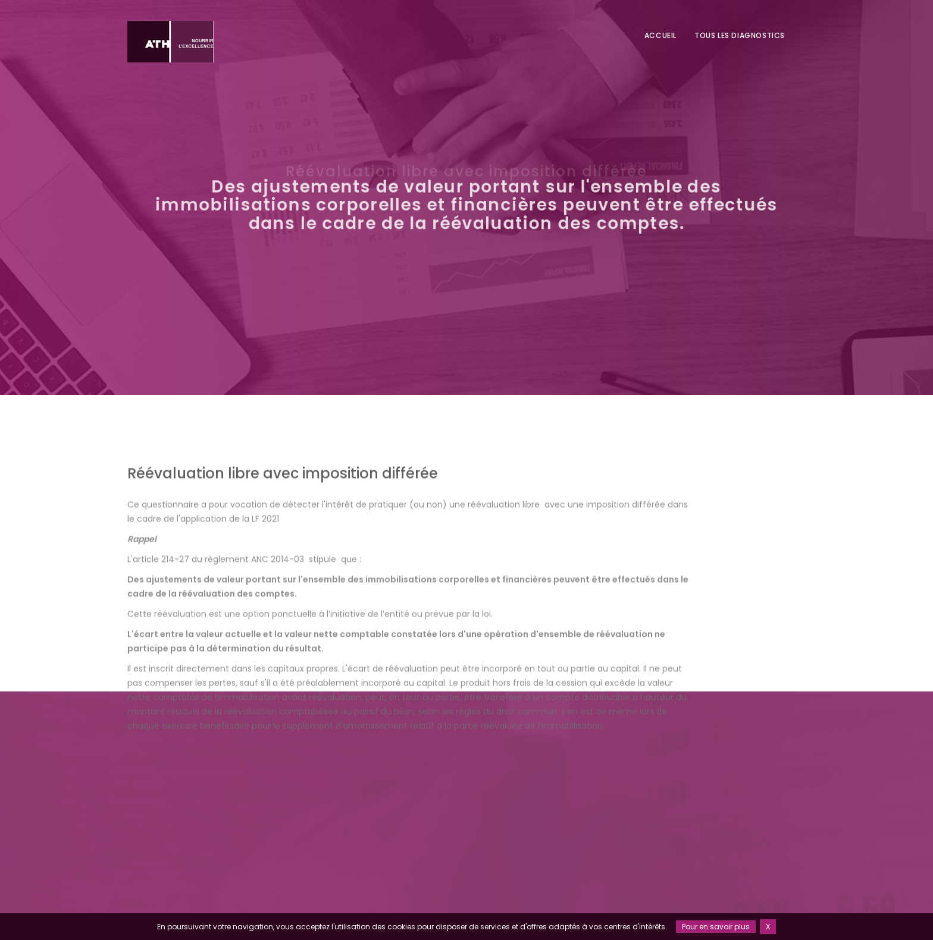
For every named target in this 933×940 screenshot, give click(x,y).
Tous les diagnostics (739, 35)
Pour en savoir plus (716, 927)
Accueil (660, 35)
